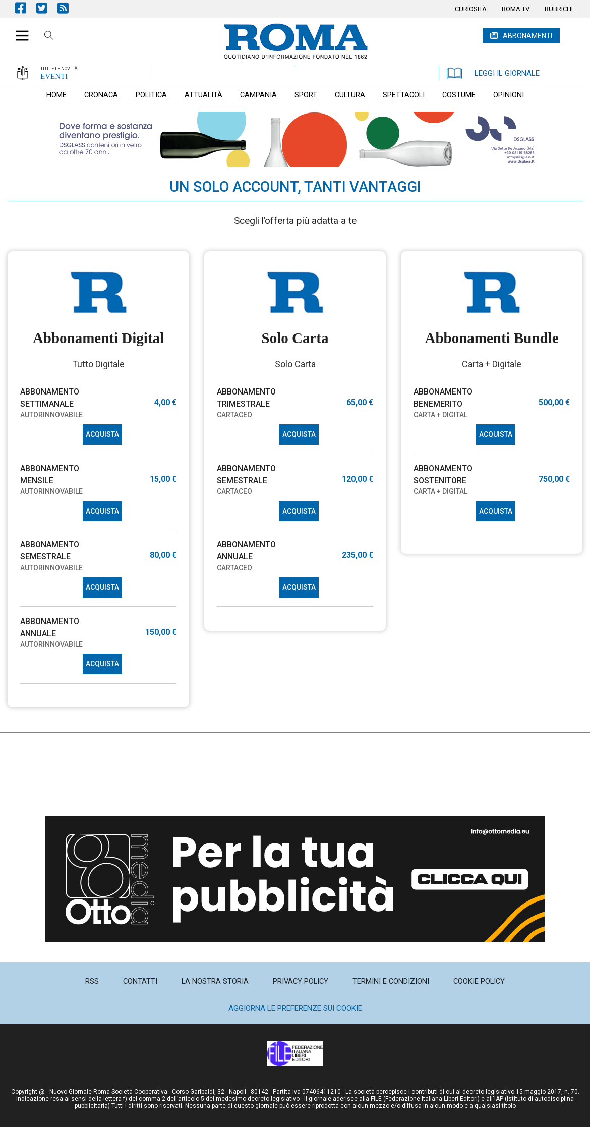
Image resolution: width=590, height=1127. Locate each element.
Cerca (48, 36)
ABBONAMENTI (527, 36)
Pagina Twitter (46, 8)
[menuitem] (470, 9)
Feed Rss (68, 8)
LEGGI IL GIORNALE (493, 73)
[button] (18, 30)
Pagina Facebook (25, 8)
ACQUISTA (102, 434)
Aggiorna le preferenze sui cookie (295, 1008)
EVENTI (54, 76)
